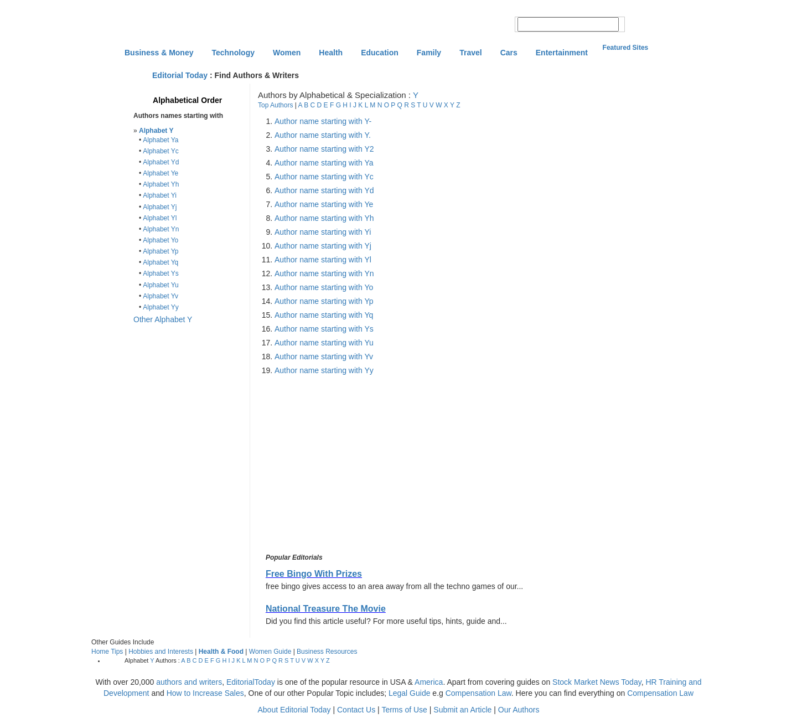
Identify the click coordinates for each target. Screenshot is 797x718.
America (429, 682)
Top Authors (275, 105)
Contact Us (356, 709)
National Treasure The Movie (326, 608)
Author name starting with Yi (323, 232)
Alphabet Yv (160, 296)
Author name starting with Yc (324, 176)
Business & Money (159, 52)
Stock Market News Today (596, 682)
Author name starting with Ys (324, 328)
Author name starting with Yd (324, 190)
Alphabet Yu (161, 285)
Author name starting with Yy (324, 370)
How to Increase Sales (205, 693)
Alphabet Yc (161, 151)
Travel (470, 52)
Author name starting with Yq (324, 315)
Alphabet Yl (160, 218)
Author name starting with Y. (323, 135)
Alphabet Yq (160, 262)
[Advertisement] (356, 464)
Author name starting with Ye (324, 204)
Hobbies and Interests (160, 651)
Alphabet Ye (160, 173)
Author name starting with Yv (324, 356)
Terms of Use (404, 709)
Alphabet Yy (161, 307)
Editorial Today (180, 75)
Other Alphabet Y (162, 319)
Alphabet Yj (160, 207)
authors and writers (189, 682)
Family (429, 52)
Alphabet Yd (161, 162)
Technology (233, 52)
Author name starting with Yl (323, 259)
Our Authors (519, 709)
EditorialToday (250, 682)
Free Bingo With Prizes (314, 573)
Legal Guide (410, 693)
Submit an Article (462, 709)
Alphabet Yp (160, 251)
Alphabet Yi (160, 195)
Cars (508, 52)
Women (287, 52)
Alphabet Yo (160, 240)
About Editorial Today (294, 709)
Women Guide (270, 651)
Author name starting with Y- (323, 121)
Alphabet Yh (161, 184)
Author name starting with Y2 (324, 148)
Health (331, 52)
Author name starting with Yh (324, 218)
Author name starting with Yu (324, 342)
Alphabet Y (156, 131)
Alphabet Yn (161, 229)
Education (379, 52)
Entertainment (562, 52)
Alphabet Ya (160, 140)
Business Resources (327, 651)
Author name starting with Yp (324, 301)
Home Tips (107, 651)
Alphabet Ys (161, 273)
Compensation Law (478, 693)
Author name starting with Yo (324, 287)
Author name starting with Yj (323, 245)
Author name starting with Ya (324, 162)
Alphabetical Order (187, 100)
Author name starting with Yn (324, 273)
